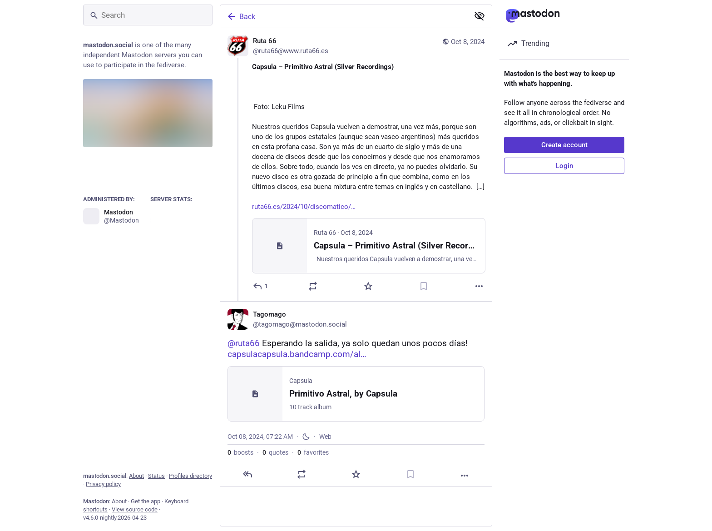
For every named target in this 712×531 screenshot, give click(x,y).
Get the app (145, 501)
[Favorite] (368, 286)
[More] (479, 286)
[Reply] (261, 286)
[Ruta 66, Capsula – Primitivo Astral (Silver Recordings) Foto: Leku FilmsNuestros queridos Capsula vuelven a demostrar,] (356, 164)
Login (564, 166)
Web (325, 436)
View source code (135, 509)
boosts (240, 452)
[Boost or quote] (312, 286)
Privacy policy (103, 484)
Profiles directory (190, 475)
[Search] (148, 15)
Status (156, 475)
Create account (564, 145)
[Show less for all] (479, 16)
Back (240, 16)
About (136, 475)
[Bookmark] (423, 286)
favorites (313, 452)
